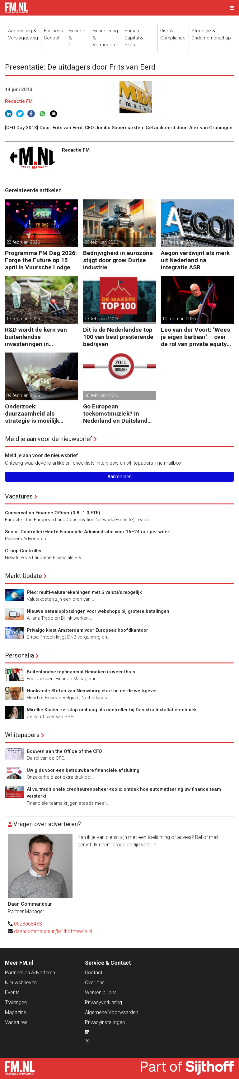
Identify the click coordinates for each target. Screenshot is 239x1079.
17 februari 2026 (23, 318)
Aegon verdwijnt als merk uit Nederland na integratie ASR (195, 260)
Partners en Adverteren (30, 973)
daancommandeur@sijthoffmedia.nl (53, 931)
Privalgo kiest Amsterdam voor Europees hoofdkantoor (87, 630)
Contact (93, 973)
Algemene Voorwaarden (111, 1012)
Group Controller (23, 550)
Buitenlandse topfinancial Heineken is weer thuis (81, 672)
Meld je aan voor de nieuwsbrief (48, 439)
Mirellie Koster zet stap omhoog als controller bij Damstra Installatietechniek (112, 710)
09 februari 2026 (23, 395)
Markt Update (23, 576)
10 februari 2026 (179, 318)
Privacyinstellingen (105, 1022)
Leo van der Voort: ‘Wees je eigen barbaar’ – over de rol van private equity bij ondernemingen (195, 337)
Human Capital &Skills (133, 38)
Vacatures (19, 496)
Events (12, 992)
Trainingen (16, 1002)
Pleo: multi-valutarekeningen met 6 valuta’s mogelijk (84, 592)
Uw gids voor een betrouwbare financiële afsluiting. (84, 770)
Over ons (95, 983)
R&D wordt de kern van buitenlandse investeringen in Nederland (36, 337)
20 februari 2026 (101, 242)
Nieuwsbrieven (21, 983)
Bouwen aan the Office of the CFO (64, 751)
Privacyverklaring (103, 1002)
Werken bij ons (101, 992)
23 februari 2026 (23, 242)
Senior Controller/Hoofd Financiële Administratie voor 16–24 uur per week (87, 532)
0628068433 (28, 924)
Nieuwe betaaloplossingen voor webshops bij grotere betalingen (98, 611)
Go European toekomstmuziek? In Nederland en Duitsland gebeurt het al (115, 413)
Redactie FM (19, 101)
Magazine (15, 1012)
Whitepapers (22, 735)
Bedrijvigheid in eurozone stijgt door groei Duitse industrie (118, 260)
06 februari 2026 (101, 395)
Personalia (19, 655)
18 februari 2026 (179, 242)
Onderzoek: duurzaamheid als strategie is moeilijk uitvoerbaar (32, 413)
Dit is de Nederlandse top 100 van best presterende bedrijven (118, 337)
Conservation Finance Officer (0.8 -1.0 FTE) (52, 513)
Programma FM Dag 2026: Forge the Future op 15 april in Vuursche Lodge (41, 260)
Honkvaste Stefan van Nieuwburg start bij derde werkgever (92, 691)
